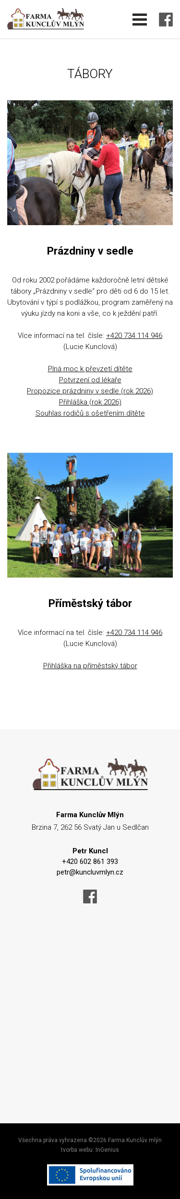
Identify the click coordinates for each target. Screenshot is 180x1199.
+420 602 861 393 (90, 861)
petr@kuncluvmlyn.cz (90, 872)
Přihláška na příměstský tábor (90, 665)
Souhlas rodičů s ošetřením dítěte (90, 413)
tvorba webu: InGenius (90, 1149)
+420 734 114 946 (134, 335)
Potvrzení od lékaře (90, 380)
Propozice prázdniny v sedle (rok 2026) (90, 391)
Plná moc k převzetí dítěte (90, 368)
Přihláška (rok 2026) (90, 402)
